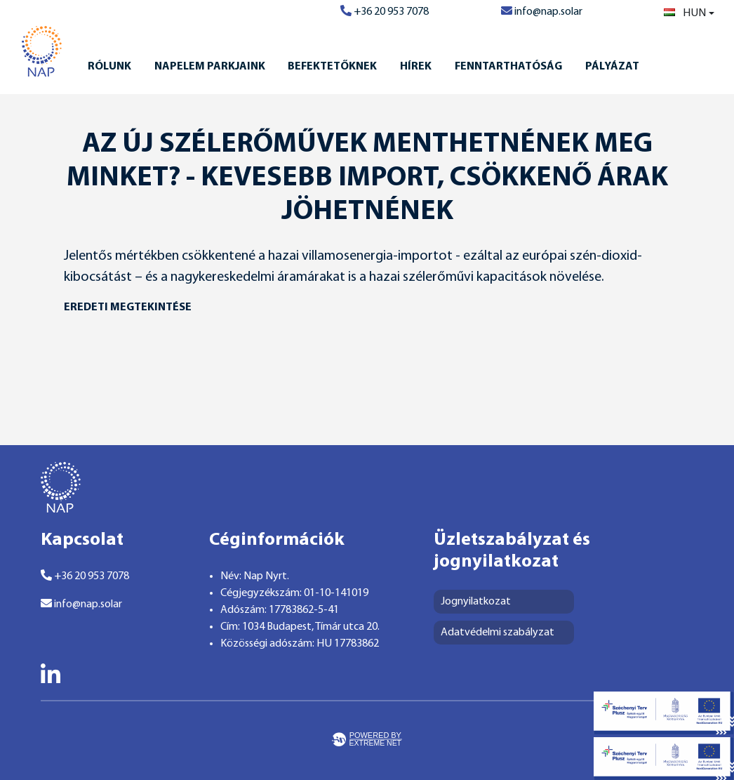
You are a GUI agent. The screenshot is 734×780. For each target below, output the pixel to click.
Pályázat (612, 66)
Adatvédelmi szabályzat (497, 632)
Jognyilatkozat (476, 601)
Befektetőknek (332, 66)
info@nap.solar (541, 12)
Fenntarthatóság (508, 66)
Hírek (416, 66)
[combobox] (689, 13)
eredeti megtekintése (128, 307)
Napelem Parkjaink (209, 66)
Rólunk (109, 66)
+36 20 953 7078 (384, 12)
